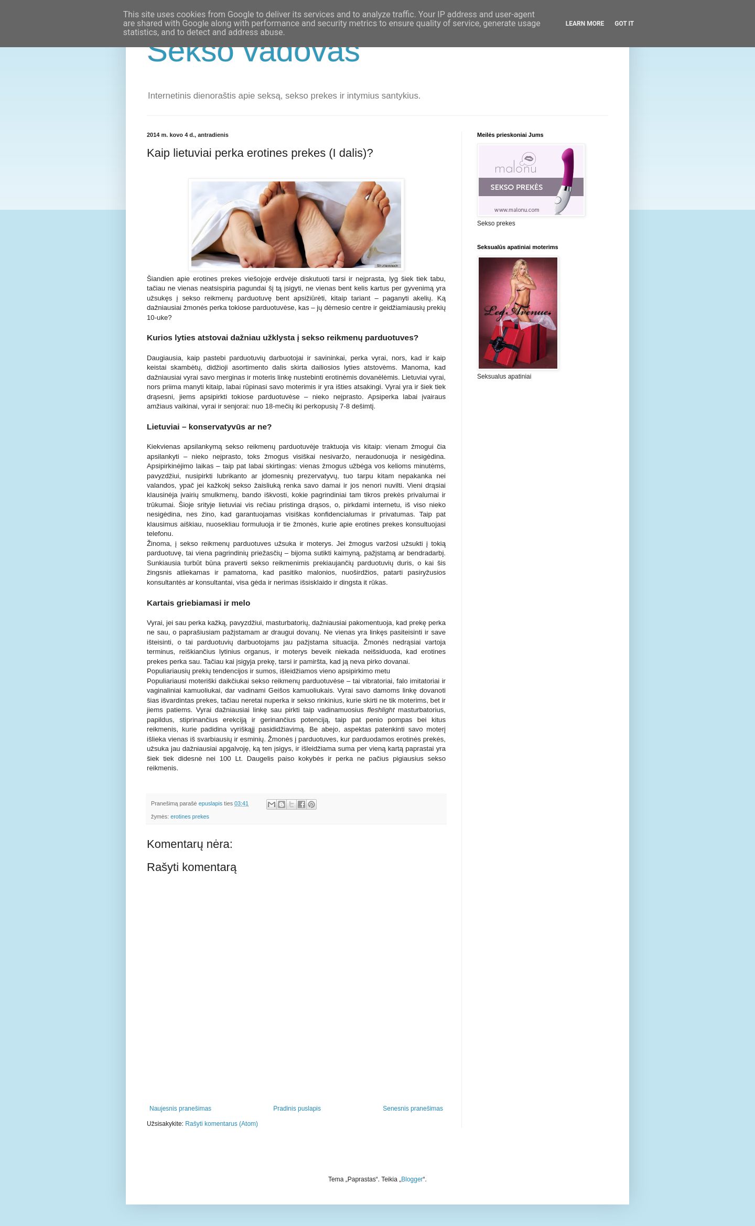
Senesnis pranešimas (413, 1108)
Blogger (412, 1179)
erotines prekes (189, 816)
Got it (624, 23)
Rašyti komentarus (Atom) (221, 1123)
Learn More (585, 23)
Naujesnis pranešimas (180, 1108)
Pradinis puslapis (297, 1108)
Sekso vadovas (253, 50)
